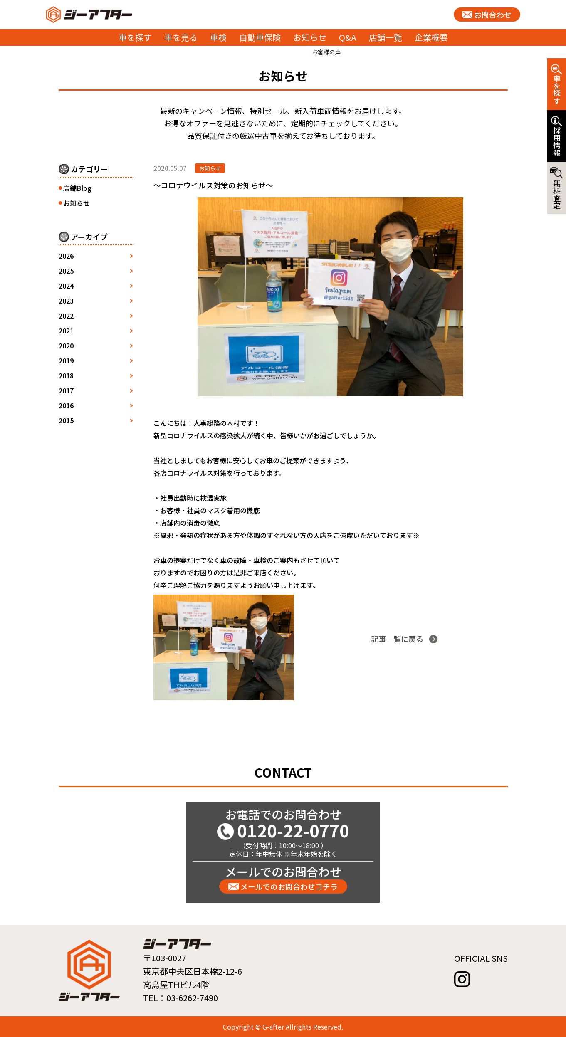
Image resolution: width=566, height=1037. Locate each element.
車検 (218, 37)
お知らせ (309, 37)
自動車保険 (260, 37)
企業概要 (431, 37)
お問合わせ (493, 14)
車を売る (181, 37)
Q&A (347, 37)
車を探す (135, 37)
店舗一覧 (385, 37)
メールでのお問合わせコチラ (289, 886)
